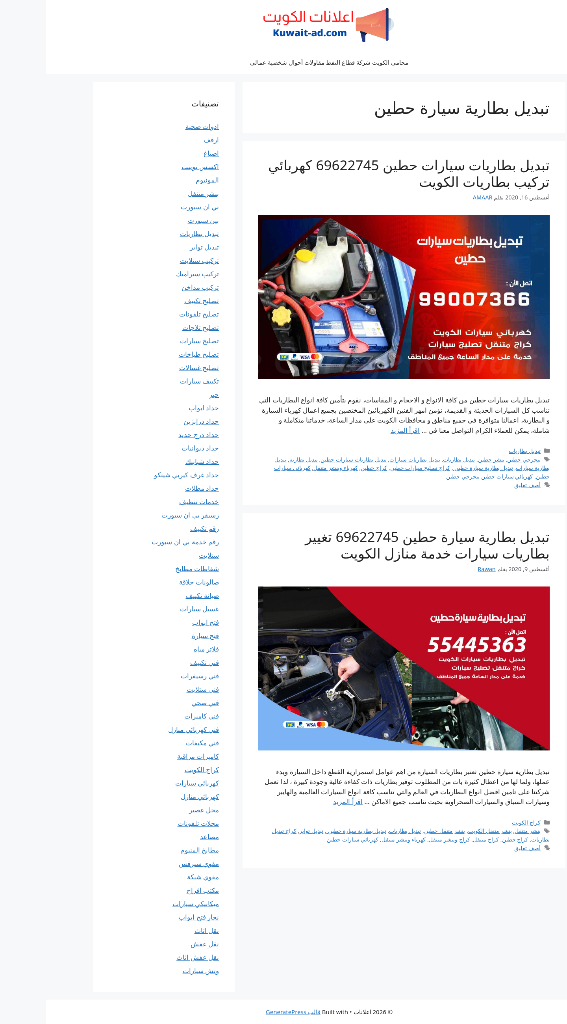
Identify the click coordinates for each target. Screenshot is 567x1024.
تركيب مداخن (154, 287)
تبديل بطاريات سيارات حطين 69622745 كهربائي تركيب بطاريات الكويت (363, 173)
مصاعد (163, 836)
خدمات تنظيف (153, 501)
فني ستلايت (157, 689)
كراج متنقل (440, 839)
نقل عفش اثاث (152, 957)
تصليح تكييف (156, 300)
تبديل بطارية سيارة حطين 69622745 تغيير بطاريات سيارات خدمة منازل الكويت (381, 544)
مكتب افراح (157, 890)
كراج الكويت (480, 822)
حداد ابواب (158, 407)
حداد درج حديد (153, 434)
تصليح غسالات (153, 367)
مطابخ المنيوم (154, 850)
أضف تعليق (482, 485)
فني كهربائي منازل (147, 729)
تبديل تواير (266, 830)
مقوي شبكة (157, 876)
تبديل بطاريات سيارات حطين (308, 459)
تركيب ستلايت (153, 260)
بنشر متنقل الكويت (444, 830)
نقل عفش (159, 943)
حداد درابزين (155, 421)
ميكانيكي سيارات (150, 903)
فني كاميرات (156, 716)
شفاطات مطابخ (151, 568)
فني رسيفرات (154, 675)
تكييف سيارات (153, 380)
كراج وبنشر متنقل (403, 839)
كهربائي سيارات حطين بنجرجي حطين (443, 476)
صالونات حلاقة (153, 581)
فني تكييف (159, 662)
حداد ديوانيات (154, 447)
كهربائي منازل (154, 796)
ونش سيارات (155, 970)
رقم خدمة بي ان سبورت (139, 541)
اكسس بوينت (154, 166)
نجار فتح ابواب (153, 917)
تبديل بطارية (258, 459)
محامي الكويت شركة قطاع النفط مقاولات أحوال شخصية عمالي (283, 62)
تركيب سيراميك (151, 273)
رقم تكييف (159, 528)
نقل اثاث (161, 930)
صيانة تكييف (156, 595)
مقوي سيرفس (153, 863)
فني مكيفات (156, 742)
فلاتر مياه (160, 648)
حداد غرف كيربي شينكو (140, 474)
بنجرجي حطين (478, 459)
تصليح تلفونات (153, 313)
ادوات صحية (156, 126)
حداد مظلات (156, 488)
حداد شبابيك (156, 461)
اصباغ (165, 153)
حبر (168, 394)
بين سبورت (157, 220)
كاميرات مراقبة (152, 756)
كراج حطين (328, 467)
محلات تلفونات (152, 823)
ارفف (165, 139)
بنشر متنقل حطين (399, 830)
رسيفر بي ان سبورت (144, 514)
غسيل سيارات (153, 608)
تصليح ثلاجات (155, 327)
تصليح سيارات (153, 340)
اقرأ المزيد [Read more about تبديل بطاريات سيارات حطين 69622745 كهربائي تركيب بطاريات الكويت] (359, 430)
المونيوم (161, 179)
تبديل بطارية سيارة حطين (437, 467)
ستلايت (163, 555)
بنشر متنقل (482, 830)
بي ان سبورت (154, 206)
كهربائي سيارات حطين (307, 839)
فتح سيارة (159, 635)
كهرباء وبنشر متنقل (290, 467)
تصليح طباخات (153, 354)
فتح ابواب (159, 622)
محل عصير (158, 809)
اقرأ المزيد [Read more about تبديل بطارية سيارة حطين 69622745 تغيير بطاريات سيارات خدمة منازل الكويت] (302, 801)
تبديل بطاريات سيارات (369, 459)
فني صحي (159, 702)
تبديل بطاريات (479, 450)
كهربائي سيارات (151, 783)
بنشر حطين (445, 459)
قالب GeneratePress (247, 1012)
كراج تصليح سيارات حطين (374, 467)
